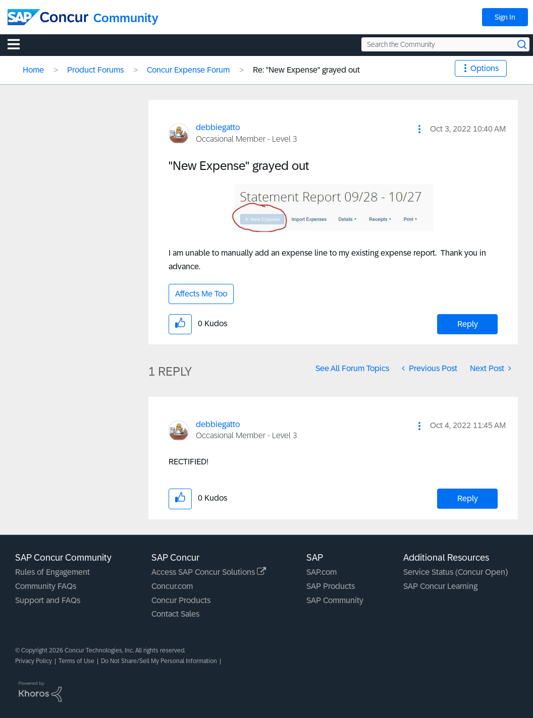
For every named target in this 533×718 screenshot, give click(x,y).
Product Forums (95, 70)
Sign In (505, 17)
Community (125, 18)
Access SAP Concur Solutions (208, 572)
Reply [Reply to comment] (467, 498)
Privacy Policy (33, 661)
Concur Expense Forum (188, 70)
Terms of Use (76, 661)
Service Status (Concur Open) (455, 572)
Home (33, 70)
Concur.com (172, 586)
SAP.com (321, 572)
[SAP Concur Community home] (48, 17)
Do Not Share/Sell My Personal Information (159, 661)
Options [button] (484, 68)
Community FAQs (45, 586)
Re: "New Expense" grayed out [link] (306, 70)
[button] (419, 129)
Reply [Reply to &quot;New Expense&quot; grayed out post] (467, 324)
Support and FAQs (47, 600)
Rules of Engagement (52, 572)
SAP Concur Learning (440, 586)
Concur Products (180, 600)
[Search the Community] (445, 44)
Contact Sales (175, 614)
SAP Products (330, 586)
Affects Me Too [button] (201, 293)
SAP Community (334, 600)
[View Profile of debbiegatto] (218, 127)
